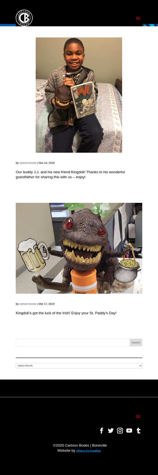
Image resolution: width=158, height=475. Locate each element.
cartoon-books (27, 162)
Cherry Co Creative (88, 450)
